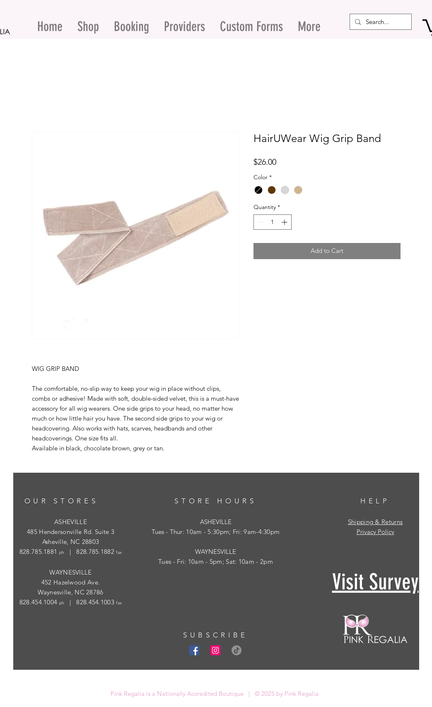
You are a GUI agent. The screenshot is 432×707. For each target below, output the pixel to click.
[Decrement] (260, 222)
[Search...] (380, 21)
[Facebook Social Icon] (194, 650)
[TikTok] (236, 650)
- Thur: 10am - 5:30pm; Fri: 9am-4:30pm (222, 532)
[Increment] (285, 222)
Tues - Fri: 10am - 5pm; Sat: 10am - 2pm (215, 561)
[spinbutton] (272, 222)
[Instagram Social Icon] (215, 650)
